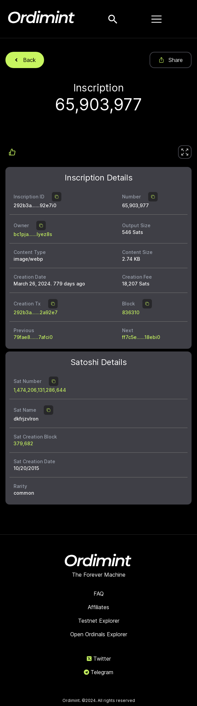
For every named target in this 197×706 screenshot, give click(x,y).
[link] (185, 152)
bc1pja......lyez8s (33, 234)
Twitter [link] (98, 658)
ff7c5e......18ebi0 (141, 337)
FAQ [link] (99, 593)
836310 (130, 312)
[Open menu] (157, 19)
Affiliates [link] (98, 607)
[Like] (185, 152)
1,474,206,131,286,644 (40, 390)
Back (25, 60)
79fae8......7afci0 (33, 337)
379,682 (23, 443)
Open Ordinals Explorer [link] (98, 634)
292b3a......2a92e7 (36, 312)
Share (170, 60)
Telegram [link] (98, 672)
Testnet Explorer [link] (98, 620)
